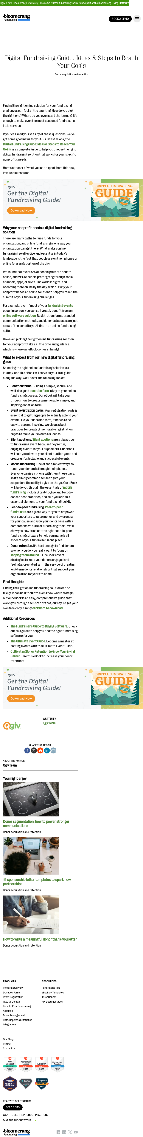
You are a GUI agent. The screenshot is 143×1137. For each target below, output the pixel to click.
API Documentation (52, 1001)
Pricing (7, 1044)
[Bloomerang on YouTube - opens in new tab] (76, 1133)
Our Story (8, 1039)
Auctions (8, 1011)
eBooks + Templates (53, 992)
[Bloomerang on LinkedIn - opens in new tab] (64, 1133)
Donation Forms (12, 992)
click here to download (47, 608)
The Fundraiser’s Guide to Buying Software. (39, 626)
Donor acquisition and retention (71, 74)
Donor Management (14, 1015)
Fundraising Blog (51, 988)
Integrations (9, 1024)
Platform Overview (13, 988)
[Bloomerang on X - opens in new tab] (70, 1133)
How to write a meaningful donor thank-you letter (40, 939)
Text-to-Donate (11, 1001)
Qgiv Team (49, 723)
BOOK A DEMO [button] (120, 19)
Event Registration (13, 997)
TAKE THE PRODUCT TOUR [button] (17, 1120)
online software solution (19, 316)
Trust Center (49, 997)
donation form (39, 391)
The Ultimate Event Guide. (28, 641)
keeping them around (24, 555)
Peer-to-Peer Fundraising (17, 1006)
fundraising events (60, 305)
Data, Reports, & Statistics (17, 1020)
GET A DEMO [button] (13, 1107)
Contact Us (9, 1048)
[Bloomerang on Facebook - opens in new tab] (58, 1133)
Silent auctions (42, 439)
